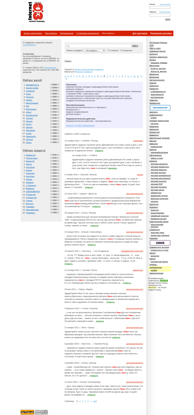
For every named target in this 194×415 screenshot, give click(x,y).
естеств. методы (158, 68)
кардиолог (154, 129)
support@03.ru (29, 45)
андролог (155, 256)
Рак (27, 106)
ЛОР (152, 45)
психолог (155, 210)
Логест (29, 164)
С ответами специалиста (87, 33)
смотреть (112, 168)
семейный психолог (160, 216)
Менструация (32, 103)
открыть (99, 150)
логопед (154, 201)
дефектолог (156, 193)
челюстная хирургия (160, 235)
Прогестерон (32, 158)
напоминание (164, 12)
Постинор (30, 167)
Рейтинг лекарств (34, 150)
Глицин (29, 201)
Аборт (28, 112)
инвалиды (154, 126)
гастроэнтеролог (157, 80)
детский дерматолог (160, 167)
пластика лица (157, 232)
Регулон (29, 204)
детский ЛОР (157, 184)
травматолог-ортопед (159, 247)
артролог (154, 54)
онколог (153, 149)
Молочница (31, 109)
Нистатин (30, 176)
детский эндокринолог (161, 175)
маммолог (154, 135)
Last (95, 401)
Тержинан (30, 213)
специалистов (50, 67)
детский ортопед (158, 172)
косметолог (155, 132)
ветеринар (154, 77)
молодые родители (159, 198)
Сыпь (28, 94)
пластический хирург (159, 221)
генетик (153, 83)
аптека (153, 60)
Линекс (29, 179)
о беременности (158, 91)
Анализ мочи (32, 115)
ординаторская (156, 273)
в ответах (114, 50)
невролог (154, 144)
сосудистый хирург (159, 262)
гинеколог (154, 89)
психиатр (154, 207)
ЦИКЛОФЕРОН (33, 191)
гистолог (155, 123)
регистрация (165, 4)
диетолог (154, 112)
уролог (153, 253)
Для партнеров (140, 33)
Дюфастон (30, 155)
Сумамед (30, 207)
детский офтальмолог (161, 178)
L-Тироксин (31, 185)
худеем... (154, 264)
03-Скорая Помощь (158, 42)
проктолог (154, 204)
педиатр (153, 161)
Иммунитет (31, 136)
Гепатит (29, 139)
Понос (29, 142)
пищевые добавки (159, 63)
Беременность (32, 85)
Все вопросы (51, 33)
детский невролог (159, 170)
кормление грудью (159, 196)
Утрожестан (31, 197)
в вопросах (127, 50)
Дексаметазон (32, 210)
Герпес (29, 100)
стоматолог (155, 230)
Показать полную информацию (80, 125)
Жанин (29, 170)
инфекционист (156, 115)
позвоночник (156, 147)
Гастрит (29, 118)
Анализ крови (32, 88)
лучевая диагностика (159, 121)
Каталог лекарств (84, 72)
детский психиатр (159, 187)
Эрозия (29, 127)
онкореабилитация (159, 152)
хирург (153, 259)
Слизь (29, 133)
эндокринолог (156, 267)
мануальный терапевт (160, 138)
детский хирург (157, 190)
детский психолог (159, 181)
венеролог (154, 74)
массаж (153, 141)
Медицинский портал (36, 12)
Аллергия (30, 91)
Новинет (30, 182)
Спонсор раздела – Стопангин (160, 243)
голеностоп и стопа (159, 250)
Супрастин (31, 194)
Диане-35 (30, 161)
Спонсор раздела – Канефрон (160, 107)
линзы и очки (157, 158)
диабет (154, 270)
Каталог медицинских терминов (89, 69)
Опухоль (30, 97)
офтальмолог (156, 155)
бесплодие (154, 65)
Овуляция (30, 130)
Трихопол (30, 173)
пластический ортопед (157, 225)
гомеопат (154, 100)
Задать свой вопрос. (33, 33)
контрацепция (157, 97)
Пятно (29, 124)
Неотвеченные (66, 33)
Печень (29, 121)
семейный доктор (158, 51)
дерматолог (155, 103)
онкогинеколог (157, 94)
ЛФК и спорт (155, 48)
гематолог (154, 86)
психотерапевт (157, 213)
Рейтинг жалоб (32, 80)
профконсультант (159, 219)
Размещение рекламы (161, 33)
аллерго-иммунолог (159, 57)
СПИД (153, 118)
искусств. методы (159, 71)
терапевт (154, 238)
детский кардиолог (159, 164)
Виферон (30, 188)
